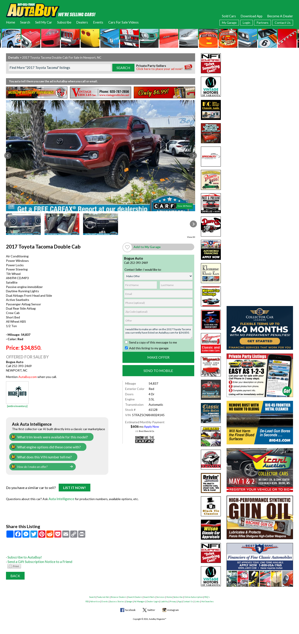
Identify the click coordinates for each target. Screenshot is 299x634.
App (179, 599)
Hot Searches (207, 599)
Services (161, 595)
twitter (151, 608)
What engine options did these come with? (47, 446)
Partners (262, 22)
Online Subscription (193, 595)
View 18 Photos (184, 206)
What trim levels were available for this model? (49, 437)
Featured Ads (103, 595)
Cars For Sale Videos (123, 22)
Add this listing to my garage (147, 348)
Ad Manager (139, 599)
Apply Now (151, 426)
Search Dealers (135, 595)
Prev (7, 155)
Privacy (173, 599)
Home (10, 22)
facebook (130, 608)
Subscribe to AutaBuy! (23, 554)
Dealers (82, 22)
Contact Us (283, 22)
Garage (129, 599)
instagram (173, 608)
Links (197, 599)
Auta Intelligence (61, 497)
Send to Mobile (158, 370)
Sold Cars (229, 16)
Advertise (95, 599)
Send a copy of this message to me (151, 342)
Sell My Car (43, 22)
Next (193, 155)
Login (246, 22)
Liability (164, 599)
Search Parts (149, 595)
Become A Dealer (280, 16)
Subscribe (64, 22)
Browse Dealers (118, 595)
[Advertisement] (260, 81)
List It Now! (74, 486)
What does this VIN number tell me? (42, 456)
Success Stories (117, 599)
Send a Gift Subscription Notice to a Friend (37, 558)
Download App (251, 16)
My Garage (229, 22)
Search (25, 22)
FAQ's (207, 595)
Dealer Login (153, 599)
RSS (87, 599)
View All (191, 237)
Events (98, 22)
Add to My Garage (147, 247)
